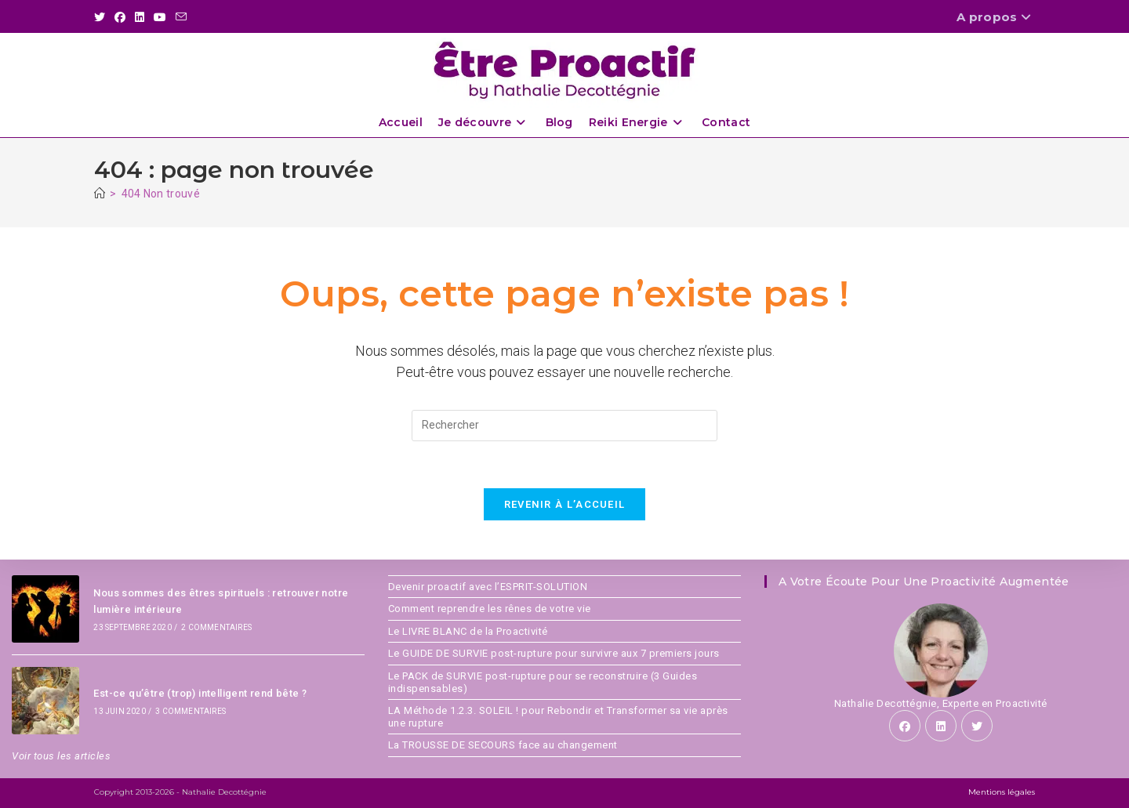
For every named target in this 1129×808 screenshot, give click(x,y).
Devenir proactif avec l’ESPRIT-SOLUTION (488, 586)
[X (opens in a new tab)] (102, 17)
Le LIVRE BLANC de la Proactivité (468, 631)
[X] (977, 725)
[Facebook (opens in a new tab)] (120, 17)
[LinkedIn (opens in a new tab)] (139, 17)
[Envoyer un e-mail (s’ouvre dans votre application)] (181, 17)
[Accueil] (99, 193)
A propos (996, 16)
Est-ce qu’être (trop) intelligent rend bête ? (200, 693)
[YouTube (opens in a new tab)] (160, 17)
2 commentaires (216, 627)
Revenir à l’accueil (565, 504)
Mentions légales (1001, 792)
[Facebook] (904, 725)
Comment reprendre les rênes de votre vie (489, 608)
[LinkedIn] (941, 725)
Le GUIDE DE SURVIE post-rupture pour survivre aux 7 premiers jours (554, 653)
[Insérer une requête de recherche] (564, 425)
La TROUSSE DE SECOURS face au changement (503, 745)
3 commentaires (190, 711)
